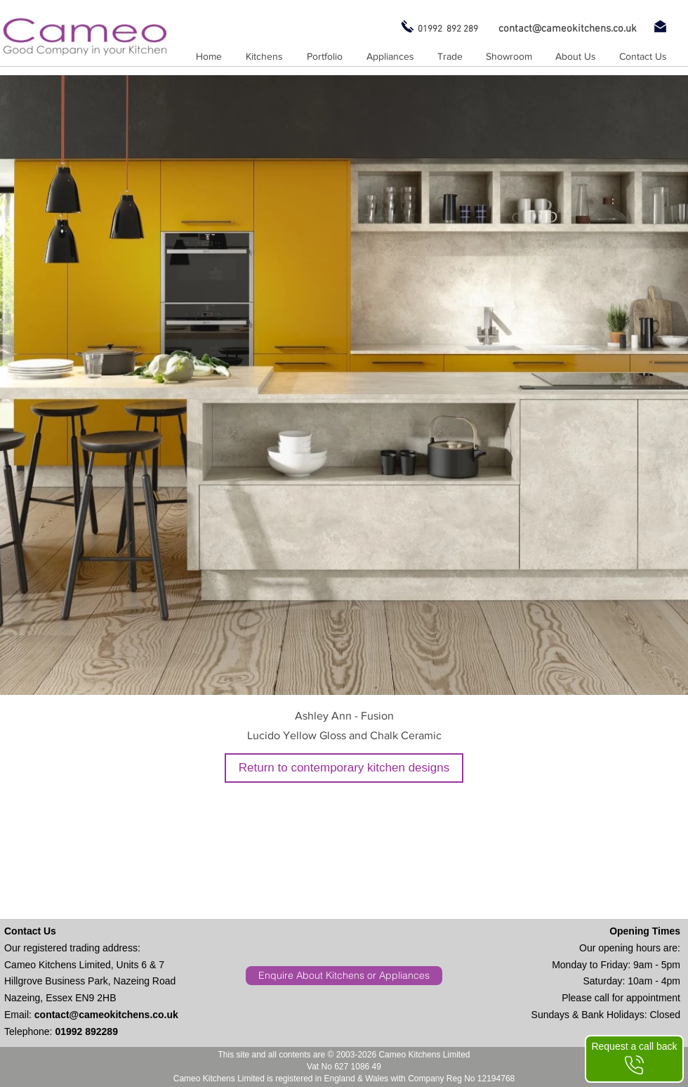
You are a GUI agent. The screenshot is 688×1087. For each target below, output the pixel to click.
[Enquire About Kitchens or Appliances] (344, 975)
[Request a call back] (634, 1059)
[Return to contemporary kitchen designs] (344, 768)
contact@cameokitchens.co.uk (106, 1014)
